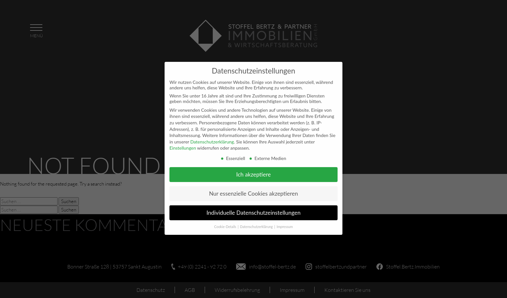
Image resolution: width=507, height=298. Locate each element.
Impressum (285, 224)
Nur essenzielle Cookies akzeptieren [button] (253, 190)
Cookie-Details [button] (225, 224)
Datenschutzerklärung (212, 139)
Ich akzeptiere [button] (253, 171)
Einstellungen (182, 145)
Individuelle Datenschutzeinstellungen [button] (254, 209)
